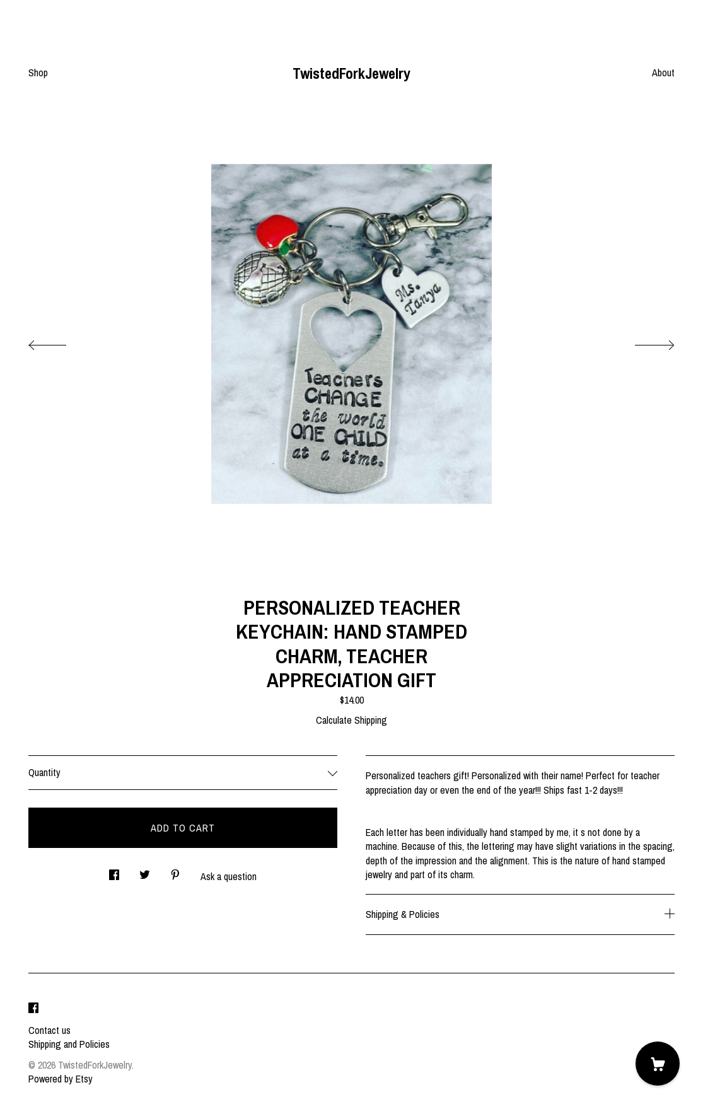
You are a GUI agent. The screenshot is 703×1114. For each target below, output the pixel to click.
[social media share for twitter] (144, 871)
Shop (38, 72)
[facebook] (33, 1009)
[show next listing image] (643, 341)
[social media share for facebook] (114, 871)
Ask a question (228, 876)
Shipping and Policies (69, 1044)
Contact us (49, 1030)
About (663, 72)
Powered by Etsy (60, 1079)
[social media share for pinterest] (175, 871)
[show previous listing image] (59, 341)
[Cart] (658, 1063)
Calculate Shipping (351, 720)
